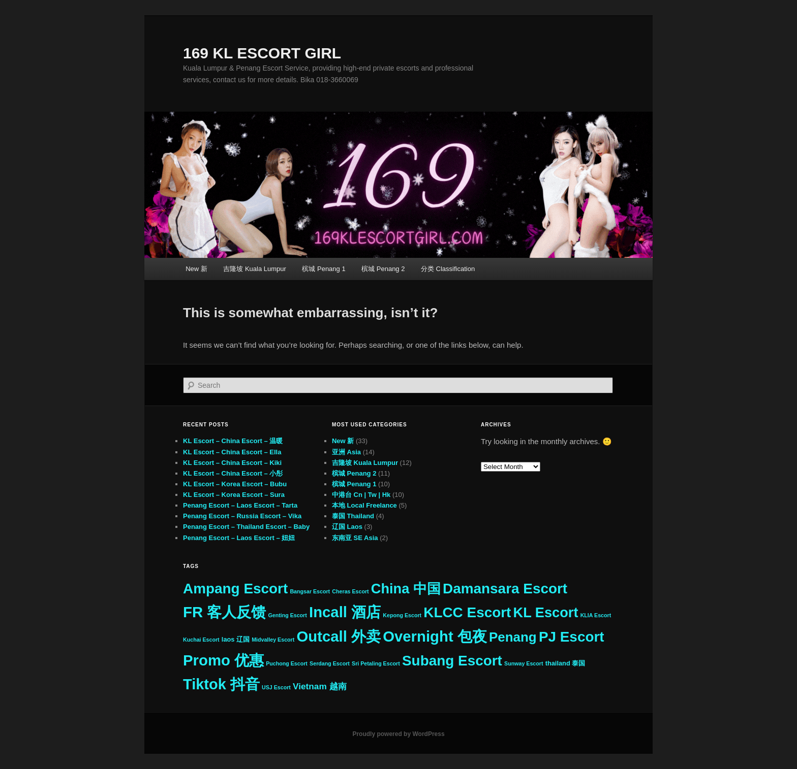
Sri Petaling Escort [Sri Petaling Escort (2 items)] (376, 663)
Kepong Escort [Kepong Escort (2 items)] (402, 615)
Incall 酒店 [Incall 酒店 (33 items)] (345, 612)
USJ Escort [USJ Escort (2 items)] (276, 687)
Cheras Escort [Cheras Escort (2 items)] (350, 591)
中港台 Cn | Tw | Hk (361, 494)
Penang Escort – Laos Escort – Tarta (240, 505)
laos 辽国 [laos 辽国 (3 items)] (236, 639)
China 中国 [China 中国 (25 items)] (406, 588)
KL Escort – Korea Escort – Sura (234, 494)
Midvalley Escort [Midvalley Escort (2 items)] (273, 640)
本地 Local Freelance (364, 505)
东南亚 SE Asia (355, 538)
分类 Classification (448, 269)
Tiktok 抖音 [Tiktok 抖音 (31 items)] (221, 684)
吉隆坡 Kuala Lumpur (254, 269)
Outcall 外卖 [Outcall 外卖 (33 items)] (338, 636)
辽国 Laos (347, 526)
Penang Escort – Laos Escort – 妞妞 (239, 538)
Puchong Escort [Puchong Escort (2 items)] (287, 663)
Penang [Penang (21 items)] (513, 637)
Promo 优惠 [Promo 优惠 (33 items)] (223, 660)
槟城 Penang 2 (383, 269)
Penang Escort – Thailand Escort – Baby (246, 526)
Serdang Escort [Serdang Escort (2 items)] (330, 663)
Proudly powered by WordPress (398, 734)
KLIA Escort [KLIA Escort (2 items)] (595, 615)
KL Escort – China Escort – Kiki (232, 462)
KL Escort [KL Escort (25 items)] (545, 612)
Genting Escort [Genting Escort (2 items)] (287, 615)
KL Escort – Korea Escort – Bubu (235, 484)
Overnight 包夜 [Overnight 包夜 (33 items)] (435, 636)
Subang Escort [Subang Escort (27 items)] (452, 660)
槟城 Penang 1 (323, 269)
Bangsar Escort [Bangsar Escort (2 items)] (310, 591)
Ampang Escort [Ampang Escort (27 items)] (235, 588)
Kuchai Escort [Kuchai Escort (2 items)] (201, 640)
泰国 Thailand (353, 516)
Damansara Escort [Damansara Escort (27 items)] (505, 588)
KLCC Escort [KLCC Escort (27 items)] (467, 612)
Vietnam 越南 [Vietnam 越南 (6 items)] (320, 686)
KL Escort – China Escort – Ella (232, 452)
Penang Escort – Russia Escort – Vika (242, 516)
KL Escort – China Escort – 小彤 (233, 473)
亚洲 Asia (346, 452)
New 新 (196, 269)
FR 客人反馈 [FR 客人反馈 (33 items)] (224, 612)
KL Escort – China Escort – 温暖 (233, 441)
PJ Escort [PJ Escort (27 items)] (571, 637)
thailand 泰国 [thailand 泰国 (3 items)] (565, 663)
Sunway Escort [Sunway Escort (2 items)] (523, 663)
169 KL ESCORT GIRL (262, 53)
